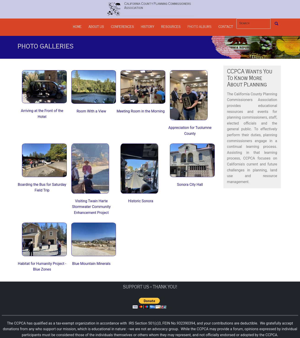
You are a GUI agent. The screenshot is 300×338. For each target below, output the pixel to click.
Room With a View (91, 111)
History (147, 27)
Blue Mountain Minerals (91, 263)
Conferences (122, 27)
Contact (225, 27)
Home (77, 27)
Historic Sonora (140, 201)
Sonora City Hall (190, 184)
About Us (96, 27)
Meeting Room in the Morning (141, 111)
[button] (44, 86)
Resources (171, 27)
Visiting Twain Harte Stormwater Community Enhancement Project (91, 207)
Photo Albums (200, 27)
